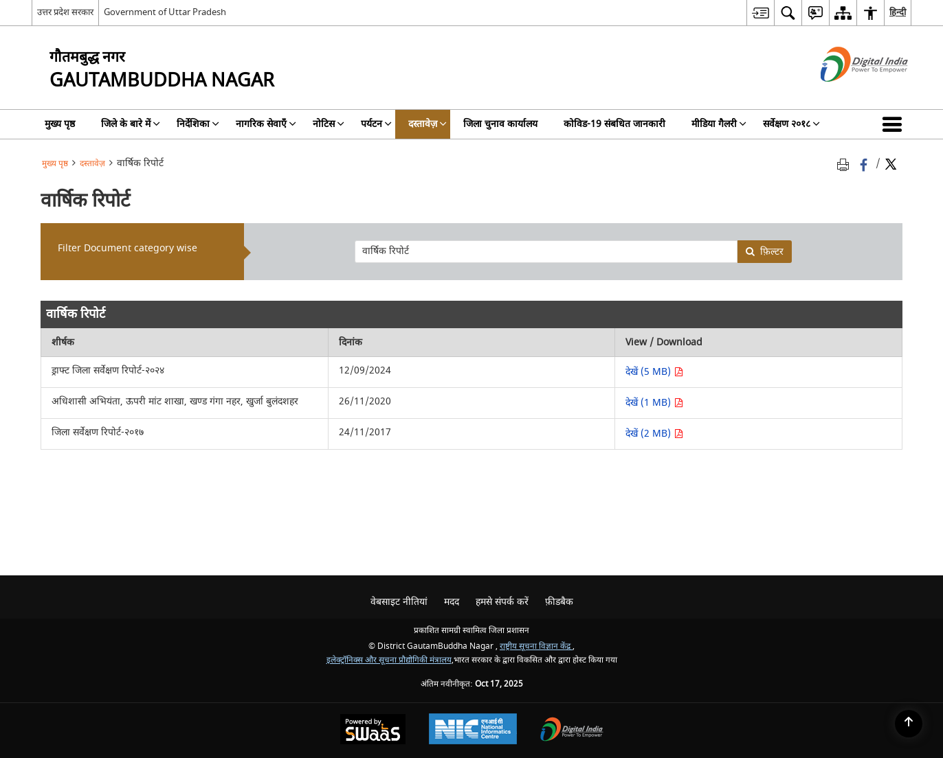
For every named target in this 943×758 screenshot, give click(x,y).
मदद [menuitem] (451, 602)
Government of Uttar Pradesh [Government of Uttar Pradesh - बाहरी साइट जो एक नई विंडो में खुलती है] (165, 12)
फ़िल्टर (764, 251)
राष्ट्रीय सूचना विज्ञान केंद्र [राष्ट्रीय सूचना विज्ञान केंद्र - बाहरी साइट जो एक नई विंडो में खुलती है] (536, 646)
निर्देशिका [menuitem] (198, 124)
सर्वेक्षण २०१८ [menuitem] (791, 124)
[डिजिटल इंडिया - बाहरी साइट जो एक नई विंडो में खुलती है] (847, 94)
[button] (894, 124)
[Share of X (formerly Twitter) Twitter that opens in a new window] (890, 164)
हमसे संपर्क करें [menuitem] (502, 602)
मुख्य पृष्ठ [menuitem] (60, 124)
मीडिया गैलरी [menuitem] (718, 124)
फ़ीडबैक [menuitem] (559, 602)
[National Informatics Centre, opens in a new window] (473, 730)
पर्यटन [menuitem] (376, 124)
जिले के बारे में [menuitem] (130, 124)
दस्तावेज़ (92, 164)
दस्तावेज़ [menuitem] (427, 124)
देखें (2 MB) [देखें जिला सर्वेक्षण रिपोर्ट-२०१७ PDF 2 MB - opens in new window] (654, 433)
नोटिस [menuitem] (328, 124)
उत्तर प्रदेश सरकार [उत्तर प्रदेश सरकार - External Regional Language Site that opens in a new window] (65, 12)
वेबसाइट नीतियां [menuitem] (399, 602)
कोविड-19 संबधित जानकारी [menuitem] (614, 124)
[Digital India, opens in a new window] (572, 731)
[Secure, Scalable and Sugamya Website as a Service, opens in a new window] (373, 731)
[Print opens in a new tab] (845, 164)
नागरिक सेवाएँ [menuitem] (266, 124)
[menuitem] (760, 12)
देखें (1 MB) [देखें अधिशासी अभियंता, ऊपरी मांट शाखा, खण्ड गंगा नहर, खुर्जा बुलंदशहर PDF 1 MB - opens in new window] (654, 402)
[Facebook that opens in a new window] (865, 164)
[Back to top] (908, 723)
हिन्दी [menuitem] (897, 12)
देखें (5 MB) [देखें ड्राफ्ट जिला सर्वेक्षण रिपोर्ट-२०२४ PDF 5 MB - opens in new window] (654, 372)
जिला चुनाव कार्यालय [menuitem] (500, 124)
